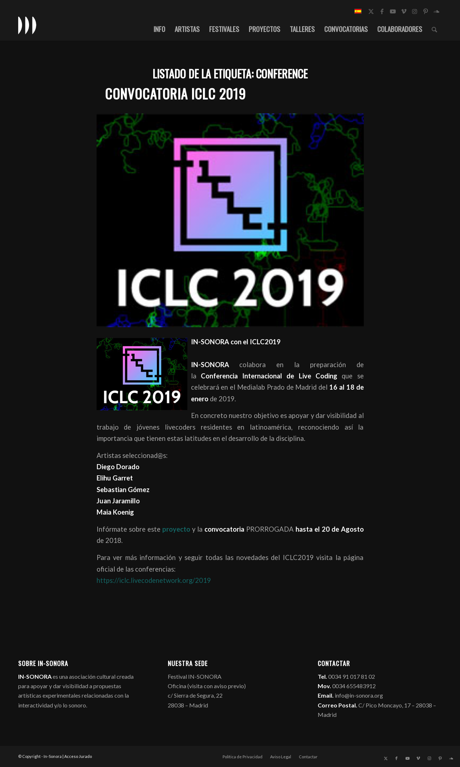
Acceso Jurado (78, 756)
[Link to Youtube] (392, 11)
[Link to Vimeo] (403, 11)
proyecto (175, 529)
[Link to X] (371, 11)
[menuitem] (159, 29)
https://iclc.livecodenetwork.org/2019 (154, 580)
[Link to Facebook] (381, 11)
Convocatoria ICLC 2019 (175, 94)
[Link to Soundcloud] (436, 11)
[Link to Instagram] (414, 11)
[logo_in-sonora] (27, 25)
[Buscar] (434, 29)
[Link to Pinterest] (425, 11)
